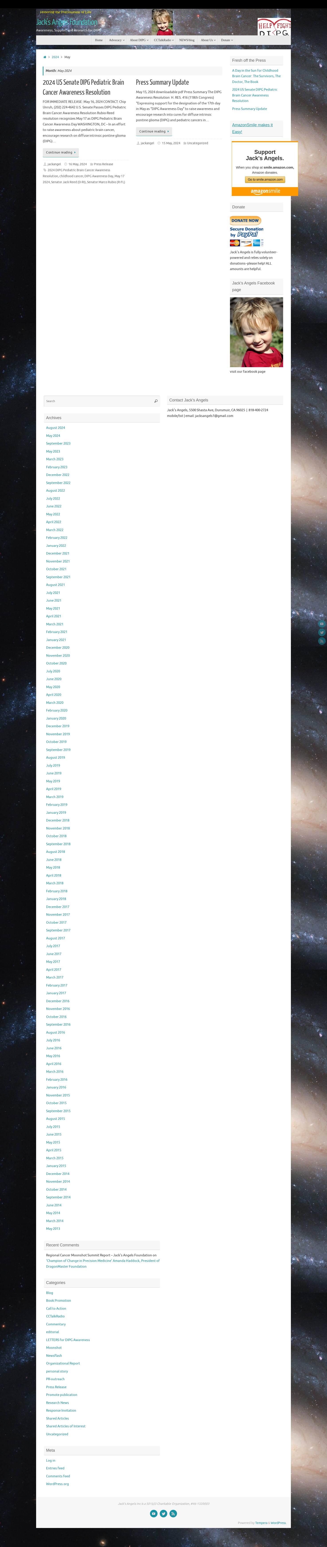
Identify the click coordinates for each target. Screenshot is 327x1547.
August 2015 (55, 1119)
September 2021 (58, 577)
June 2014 (53, 1205)
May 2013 (53, 1229)
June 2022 (53, 506)
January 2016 (56, 1087)
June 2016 (53, 1048)
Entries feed (55, 1468)
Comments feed (58, 1476)
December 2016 (57, 1001)
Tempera (261, 1523)
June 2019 (53, 773)
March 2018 (54, 883)
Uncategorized (197, 143)
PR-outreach (55, 1379)
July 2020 (53, 671)
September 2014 (58, 1197)
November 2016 (58, 1009)
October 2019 (56, 742)
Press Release (103, 164)
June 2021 (53, 601)
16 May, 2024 (77, 164)
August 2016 (55, 1033)
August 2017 (55, 938)
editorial (52, 1332)
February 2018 (56, 891)
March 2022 (54, 530)
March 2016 (54, 1072)
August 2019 (55, 758)
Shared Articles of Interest (66, 1426)
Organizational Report (63, 1363)
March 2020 (54, 703)
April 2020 (53, 695)
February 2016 (56, 1080)
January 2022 (56, 546)
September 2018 (58, 844)
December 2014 (57, 1174)
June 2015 (53, 1134)
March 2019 (54, 797)
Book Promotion (58, 1301)
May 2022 (53, 514)
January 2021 (56, 640)
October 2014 (56, 1190)
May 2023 (53, 451)
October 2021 (56, 569)
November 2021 (58, 561)
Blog (49, 1293)
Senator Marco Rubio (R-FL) (106, 182)
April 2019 (53, 789)
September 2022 (58, 483)
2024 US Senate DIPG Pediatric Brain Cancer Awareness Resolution (254, 95)
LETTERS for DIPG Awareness (68, 1340)
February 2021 (56, 632)
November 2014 (58, 1182)
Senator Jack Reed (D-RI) (68, 182)
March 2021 (54, 624)
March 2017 (54, 977)
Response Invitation (61, 1411)
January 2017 (56, 993)
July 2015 (53, 1127)
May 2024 (53, 436)
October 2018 (56, 836)
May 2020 (53, 687)
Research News (57, 1403)
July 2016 (53, 1040)
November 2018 (58, 828)
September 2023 (58, 443)
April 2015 (53, 1150)
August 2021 (55, 585)
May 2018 (53, 868)
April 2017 (53, 970)
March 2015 (54, 1158)
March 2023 (54, 459)
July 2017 (53, 946)
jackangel (54, 164)
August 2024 (55, 428)
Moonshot (54, 1348)
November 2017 (58, 915)
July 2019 (53, 766)
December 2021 (57, 553)
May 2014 (53, 1213)
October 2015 (56, 1103)
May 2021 (53, 609)
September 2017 (58, 930)
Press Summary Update (162, 82)
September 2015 (58, 1111)
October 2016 (56, 1017)
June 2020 (53, 679)
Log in (50, 1461)
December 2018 (57, 820)
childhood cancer (71, 176)
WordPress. (278, 1523)
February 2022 (56, 538)
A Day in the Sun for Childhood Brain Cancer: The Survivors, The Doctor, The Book (256, 76)
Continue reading (61, 152)
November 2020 (58, 656)
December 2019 (57, 726)
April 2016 (53, 1064)
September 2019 (58, 750)
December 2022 (57, 475)
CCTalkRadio (55, 1316)
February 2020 (56, 710)
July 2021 (53, 593)
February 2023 (56, 467)
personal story (57, 1371)
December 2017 (57, 907)
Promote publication (61, 1395)
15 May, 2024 (171, 143)
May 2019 (53, 781)
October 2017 (56, 923)
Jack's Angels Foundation (66, 22)
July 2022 (53, 499)
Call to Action (56, 1309)
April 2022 (53, 522)
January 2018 (56, 899)
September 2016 (58, 1025)
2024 (55, 57)
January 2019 (56, 813)
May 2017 (53, 962)
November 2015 (58, 1095)
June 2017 (53, 954)
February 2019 (56, 805)
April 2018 (53, 875)
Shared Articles (57, 1418)
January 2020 (56, 718)
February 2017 (56, 985)
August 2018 (55, 852)
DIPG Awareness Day (98, 176)
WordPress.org (57, 1484)
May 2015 (53, 1142)
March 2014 (54, 1221)
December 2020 (57, 648)
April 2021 (53, 616)
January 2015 (56, 1166)
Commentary (56, 1324)
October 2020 (56, 663)
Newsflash (54, 1356)
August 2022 (55, 491)
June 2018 (53, 860)
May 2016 (53, 1056)
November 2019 (58, 734)
